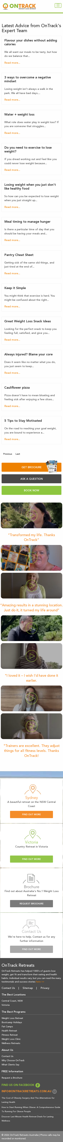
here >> (40, 982)
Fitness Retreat (10, 1035)
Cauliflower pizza (17, 387)
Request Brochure (32, 904)
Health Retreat (9, 1031)
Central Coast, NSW (12, 1001)
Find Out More (31, 814)
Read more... (12, 63)
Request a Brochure (12, 1078)
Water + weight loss (19, 114)
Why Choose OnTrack (13, 1060)
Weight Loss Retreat (12, 1018)
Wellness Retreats (11, 1043)
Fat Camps (7, 1027)
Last (17, 454)
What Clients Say (10, 1065)
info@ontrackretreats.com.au (29, 1091)
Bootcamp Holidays (12, 1022)
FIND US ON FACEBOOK (21, 1085)
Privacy (45, 988)
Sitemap (28, 988)
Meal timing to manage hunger (27, 221)
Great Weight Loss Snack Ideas (27, 321)
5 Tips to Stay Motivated (23, 421)
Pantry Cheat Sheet (18, 255)
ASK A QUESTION (31, 479)
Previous (7, 454)
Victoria (6, 1005)
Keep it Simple (15, 288)
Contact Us (8, 988)
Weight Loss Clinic (11, 1039)
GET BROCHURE (40, 467)
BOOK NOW (31, 490)
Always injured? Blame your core (28, 354)
